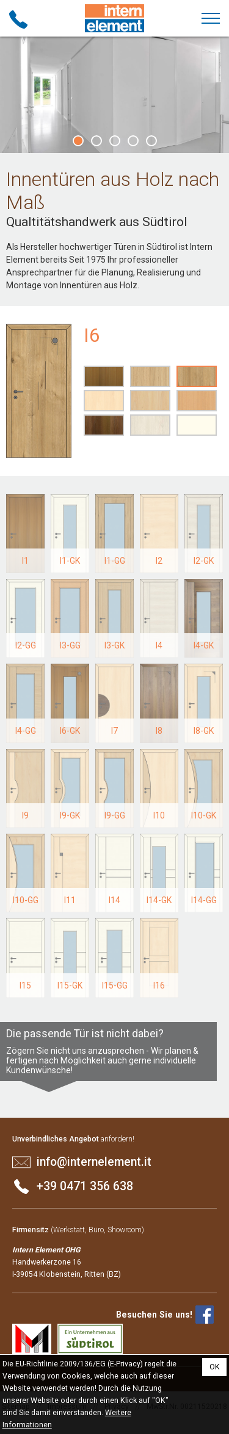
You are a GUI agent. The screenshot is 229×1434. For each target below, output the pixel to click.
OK (214, 1367)
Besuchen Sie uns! (154, 1314)
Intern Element (115, 18)
